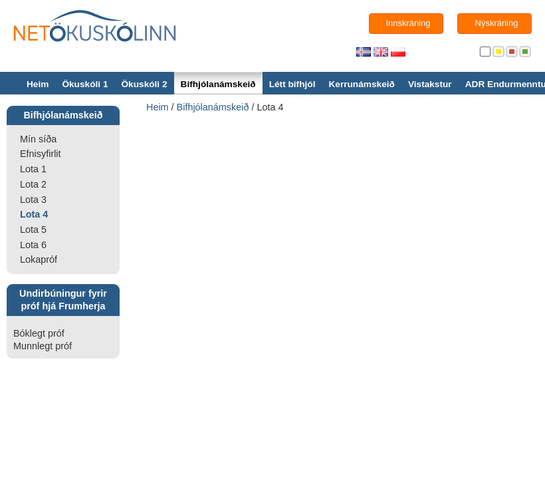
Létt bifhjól (292, 84)
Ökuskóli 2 (144, 84)
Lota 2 (33, 184)
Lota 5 (33, 229)
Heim (38, 84)
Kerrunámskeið (361, 84)
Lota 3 (33, 199)
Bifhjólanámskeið (218, 84)
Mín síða (38, 139)
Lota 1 (33, 169)
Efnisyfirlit (40, 153)
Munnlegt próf (42, 346)
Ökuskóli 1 (85, 84)
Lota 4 (34, 214)
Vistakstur (430, 84)
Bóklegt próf (38, 333)
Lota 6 (33, 245)
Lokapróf (38, 259)
